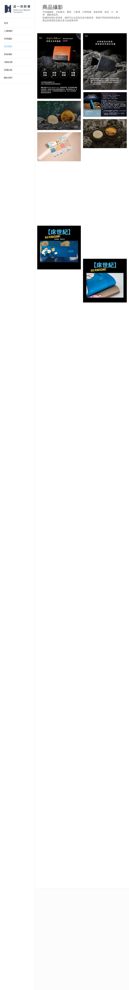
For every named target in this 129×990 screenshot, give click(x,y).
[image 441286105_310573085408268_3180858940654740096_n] (106, 105)
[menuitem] (17, 23)
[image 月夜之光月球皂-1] (60, 67)
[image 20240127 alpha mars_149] (106, 134)
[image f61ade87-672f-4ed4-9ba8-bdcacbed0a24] (106, 62)
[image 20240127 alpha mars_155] (60, 116)
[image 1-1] (60, 147)
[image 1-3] (106, 166)
